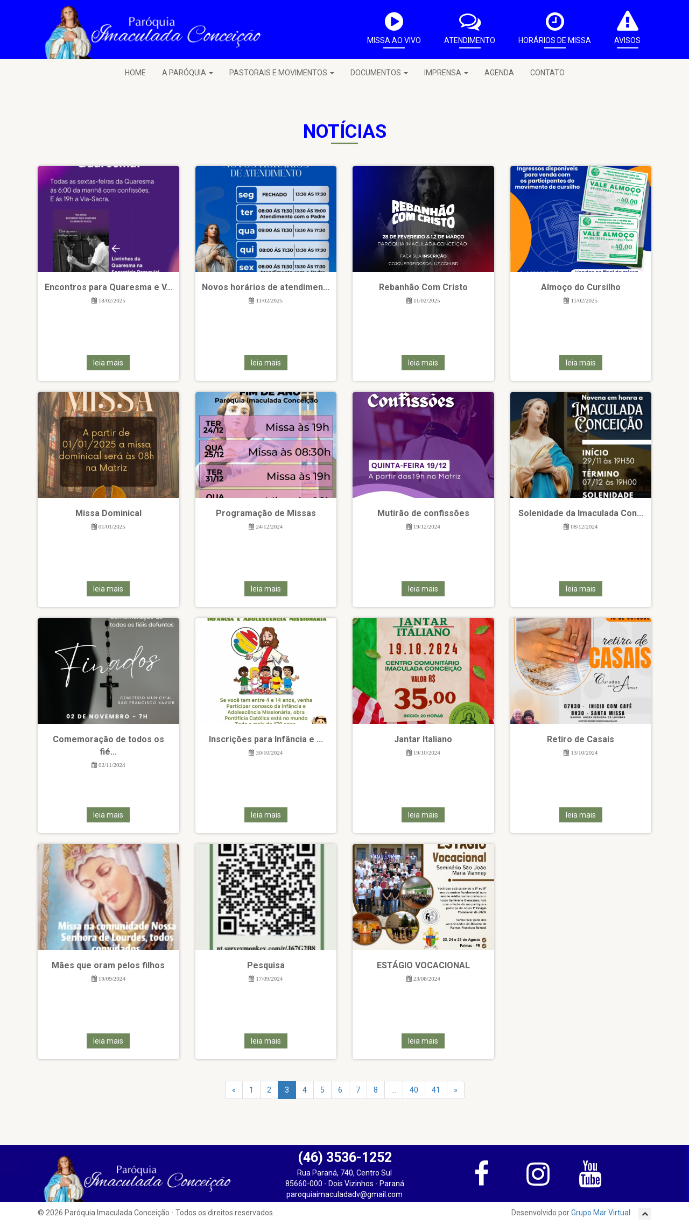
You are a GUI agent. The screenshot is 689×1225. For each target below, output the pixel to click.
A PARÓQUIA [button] (187, 72)
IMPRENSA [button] (446, 72)
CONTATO (547, 72)
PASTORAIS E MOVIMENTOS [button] (281, 72)
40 (414, 1090)
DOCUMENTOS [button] (379, 72)
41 (436, 1090)
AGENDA (499, 72)
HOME (135, 72)
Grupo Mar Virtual (601, 1212)
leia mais (108, 362)
